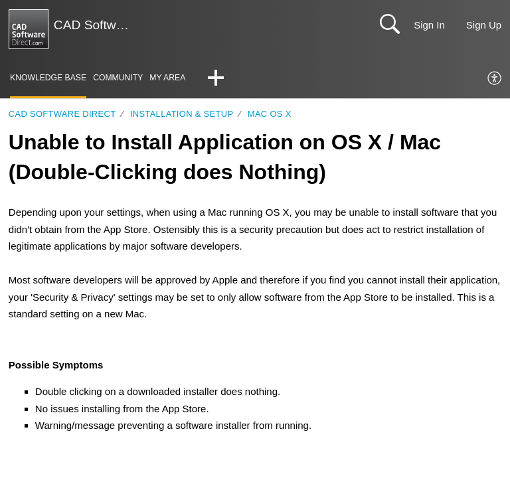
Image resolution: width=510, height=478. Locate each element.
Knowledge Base (50, 78)
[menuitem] (495, 79)
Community (123, 78)
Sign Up (483, 25)
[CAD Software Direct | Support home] (28, 29)
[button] (223, 79)
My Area (175, 78)
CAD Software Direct (62, 114)
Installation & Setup (181, 114)
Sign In (429, 25)
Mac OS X (270, 114)
